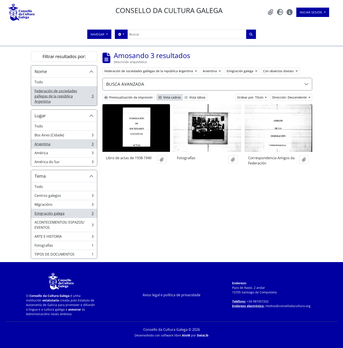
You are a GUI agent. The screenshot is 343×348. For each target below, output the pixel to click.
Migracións (64, 205)
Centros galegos (64, 196)
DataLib (202, 335)
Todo (39, 82)
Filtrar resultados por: (64, 56)
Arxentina (64, 145)
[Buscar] (186, 34)
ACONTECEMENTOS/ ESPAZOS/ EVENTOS (64, 225)
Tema (40, 176)
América (64, 153)
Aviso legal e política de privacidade (171, 295)
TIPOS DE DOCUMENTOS (64, 255)
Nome (41, 71)
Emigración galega (64, 214)
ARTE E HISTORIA (64, 237)
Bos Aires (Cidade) (64, 136)
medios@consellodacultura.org (287, 306)
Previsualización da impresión (128, 97)
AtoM (186, 335)
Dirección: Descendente (290, 97)
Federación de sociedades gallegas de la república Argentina (64, 96)
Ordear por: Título (250, 97)
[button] (270, 12)
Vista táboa (195, 97)
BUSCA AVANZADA (125, 84)
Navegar (98, 34)
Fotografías (64, 246)
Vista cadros (169, 97)
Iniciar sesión (311, 12)
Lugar (40, 116)
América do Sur (64, 162)
